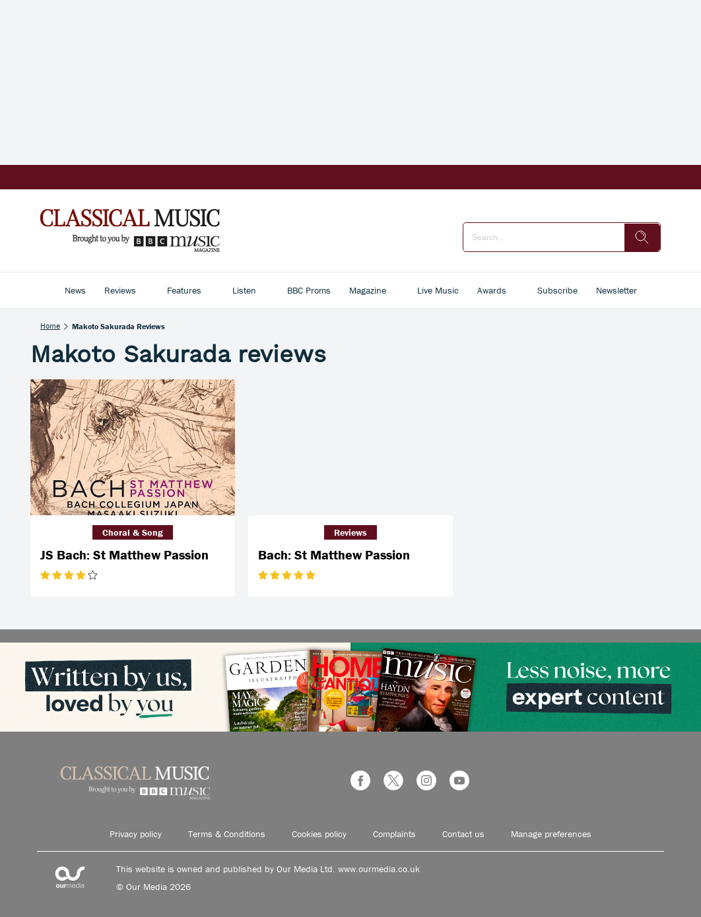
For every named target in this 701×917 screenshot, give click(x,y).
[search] (642, 237)
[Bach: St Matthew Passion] (350, 447)
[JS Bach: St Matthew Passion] (132, 447)
